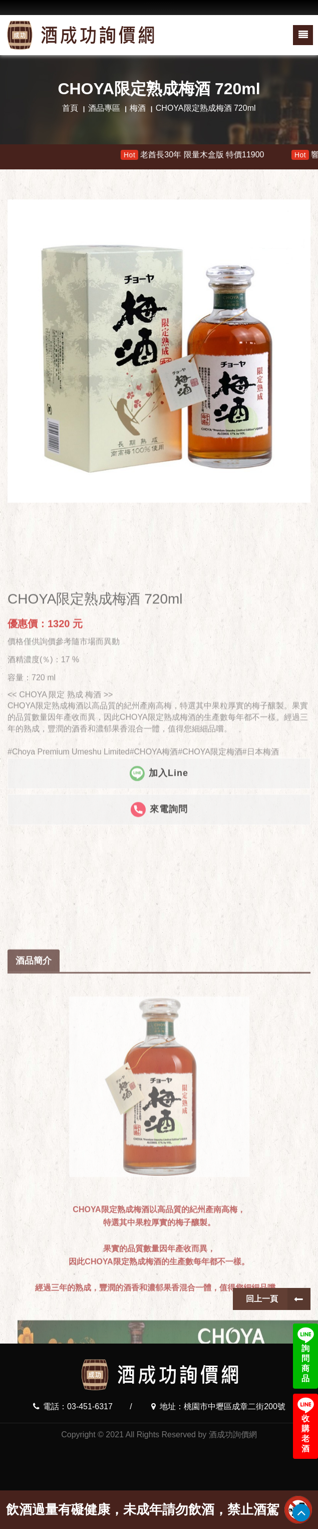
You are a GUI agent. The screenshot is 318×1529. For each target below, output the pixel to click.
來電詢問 (159, 955)
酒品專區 (104, 108)
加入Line (159, 919)
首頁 (70, 108)
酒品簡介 (34, 1271)
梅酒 (138, 108)
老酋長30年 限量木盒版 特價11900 (204, 155)
